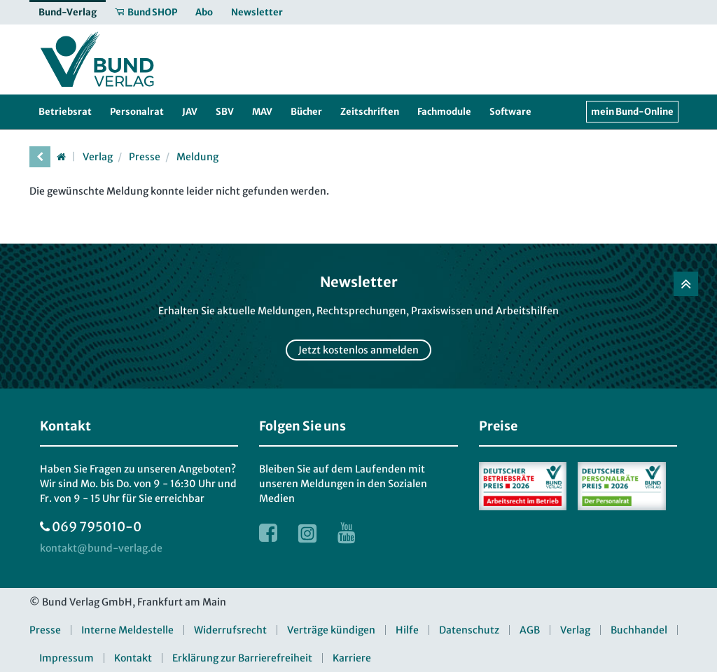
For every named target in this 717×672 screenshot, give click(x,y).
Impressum (66, 658)
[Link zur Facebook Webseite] (268, 532)
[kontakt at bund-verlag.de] (101, 548)
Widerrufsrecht (230, 630)
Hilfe (407, 630)
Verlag (98, 156)
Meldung (197, 156)
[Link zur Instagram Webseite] (307, 532)
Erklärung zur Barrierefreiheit (242, 658)
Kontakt (133, 658)
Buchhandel (639, 630)
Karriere (352, 658)
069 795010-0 (96, 527)
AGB (530, 630)
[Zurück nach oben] (686, 284)
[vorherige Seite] (39, 156)
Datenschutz (469, 630)
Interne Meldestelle (127, 630)
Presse (144, 156)
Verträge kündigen (331, 630)
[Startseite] (60, 156)
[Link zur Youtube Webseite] (346, 532)
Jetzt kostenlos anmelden (358, 350)
